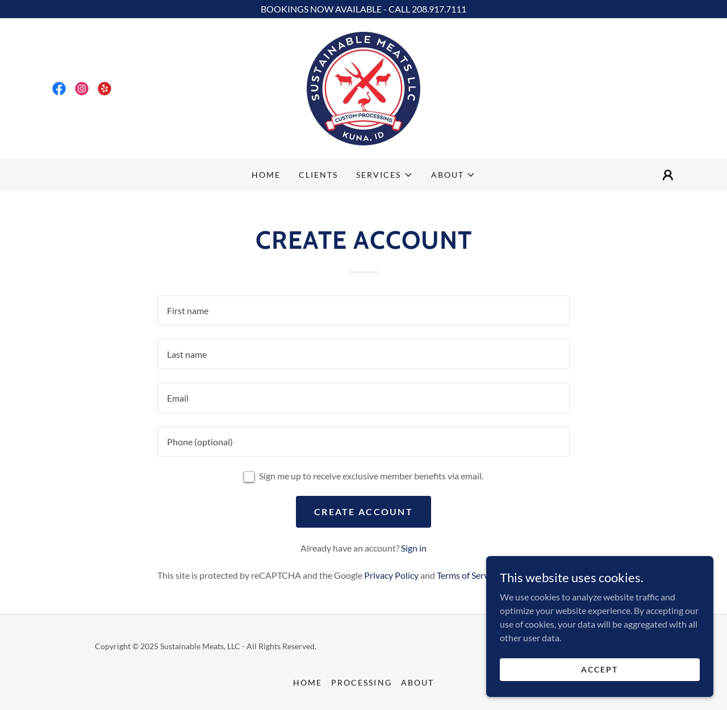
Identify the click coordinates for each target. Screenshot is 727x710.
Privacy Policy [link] (391, 575)
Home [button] (307, 682)
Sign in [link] (414, 547)
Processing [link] (361, 682)
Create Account (363, 511)
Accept (599, 669)
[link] (59, 88)
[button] (384, 175)
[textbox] (363, 310)
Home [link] (266, 174)
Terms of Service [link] (468, 575)
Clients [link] (318, 174)
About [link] (417, 682)
